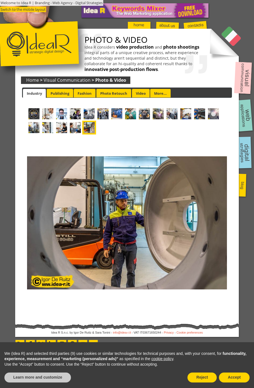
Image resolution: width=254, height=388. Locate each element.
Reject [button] (202, 377)
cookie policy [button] (162, 359)
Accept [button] (234, 377)
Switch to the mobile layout (23, 9)
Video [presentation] (141, 93)
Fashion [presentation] (85, 93)
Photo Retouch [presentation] (113, 93)
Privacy (169, 332)
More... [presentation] (160, 93)
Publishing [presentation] (60, 93)
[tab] (34, 93)
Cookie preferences (189, 332)
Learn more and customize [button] (37, 377)
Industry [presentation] (34, 93)
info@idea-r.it (122, 332)
